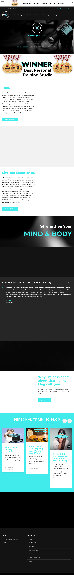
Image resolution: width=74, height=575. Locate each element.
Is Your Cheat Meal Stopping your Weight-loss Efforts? (36, 449)
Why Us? (37, 15)
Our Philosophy (18, 15)
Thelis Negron (10, 467)
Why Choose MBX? (33, 550)
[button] (37, 3)
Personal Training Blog (34, 557)
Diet (8, 469)
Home (9, 15)
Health (11, 469)
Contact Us (63, 15)
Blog (55, 15)
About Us (29, 15)
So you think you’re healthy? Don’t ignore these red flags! (61, 457)
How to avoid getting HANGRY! (11, 449)
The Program (47, 15)
